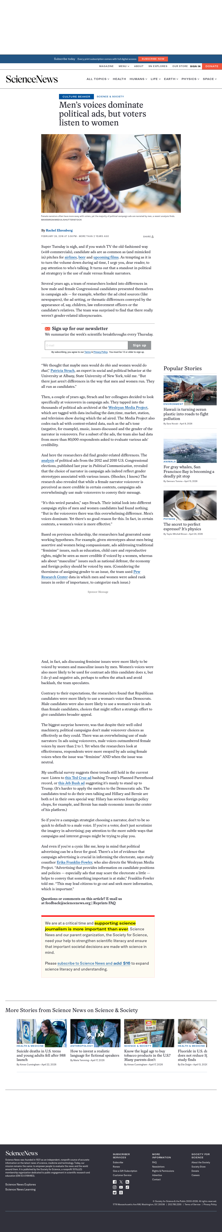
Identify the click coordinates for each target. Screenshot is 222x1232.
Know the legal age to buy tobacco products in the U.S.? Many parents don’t (147, 1056)
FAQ (154, 1162)
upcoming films (106, 257)
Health (119, 79)
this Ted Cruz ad (78, 778)
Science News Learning (20, 1189)
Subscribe (118, 1162)
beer (82, 257)
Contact (156, 1179)
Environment (173, 404)
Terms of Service (192, 1204)
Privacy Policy (100, 352)
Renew (116, 1166)
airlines (71, 257)
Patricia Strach (62, 371)
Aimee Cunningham (30, 1064)
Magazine (106, 66)
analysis (47, 460)
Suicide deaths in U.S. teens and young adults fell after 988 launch (41, 1056)
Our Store (180, 66)
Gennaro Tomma (174, 481)
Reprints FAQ (104, 903)
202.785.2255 (174, 1204)
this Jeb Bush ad (71, 783)
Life (156, 79)
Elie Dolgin (186, 1064)
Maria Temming (81, 1060)
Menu (124, 66)
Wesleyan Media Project (127, 407)
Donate (212, 66)
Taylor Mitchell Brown (177, 534)
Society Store (199, 1166)
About (139, 66)
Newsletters (158, 1166)
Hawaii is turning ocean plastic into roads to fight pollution (186, 414)
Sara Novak (172, 423)
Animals (170, 461)
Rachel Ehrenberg (59, 230)
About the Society (201, 1162)
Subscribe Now (153, 59)
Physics (190, 79)
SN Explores (157, 66)
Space (210, 79)
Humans (138, 79)
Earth (171, 79)
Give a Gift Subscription (125, 1170)
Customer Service (122, 1175)
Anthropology (81, 1046)
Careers (196, 1175)
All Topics (98, 79)
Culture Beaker (76, 96)
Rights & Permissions (163, 1170)
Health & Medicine (30, 1046)
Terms (87, 352)
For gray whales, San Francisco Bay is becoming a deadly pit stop (189, 471)
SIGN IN (195, 66)
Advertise (157, 1175)
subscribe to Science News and (93, 963)
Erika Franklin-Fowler (74, 862)
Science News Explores (20, 1184)
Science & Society (110, 96)
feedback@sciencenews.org (68, 903)
